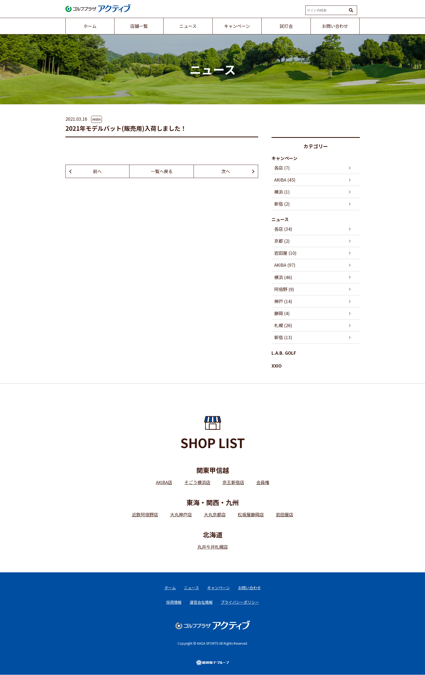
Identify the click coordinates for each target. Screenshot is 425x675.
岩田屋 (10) (285, 253)
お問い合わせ (249, 587)
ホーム (170, 587)
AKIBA (96, 119)
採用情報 (174, 602)
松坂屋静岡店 (251, 514)
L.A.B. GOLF (284, 353)
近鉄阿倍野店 (145, 514)
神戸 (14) (283, 301)
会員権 (262, 482)
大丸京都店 (215, 514)
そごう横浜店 (197, 482)
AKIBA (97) (285, 265)
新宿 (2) (282, 203)
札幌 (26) (283, 325)
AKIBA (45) (285, 179)
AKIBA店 (164, 482)
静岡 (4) (282, 313)
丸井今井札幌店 (212, 546)
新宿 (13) (283, 337)
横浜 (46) (283, 277)
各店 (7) (282, 167)
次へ (225, 171)
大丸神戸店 (181, 514)
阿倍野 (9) (284, 289)
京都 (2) (282, 241)
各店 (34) (283, 229)
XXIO (277, 365)
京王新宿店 (233, 482)
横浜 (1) (282, 191)
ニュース (280, 219)
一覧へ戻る (162, 171)
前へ (97, 171)
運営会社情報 (201, 602)
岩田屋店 (284, 514)
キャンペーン (284, 158)
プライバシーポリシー (240, 602)
